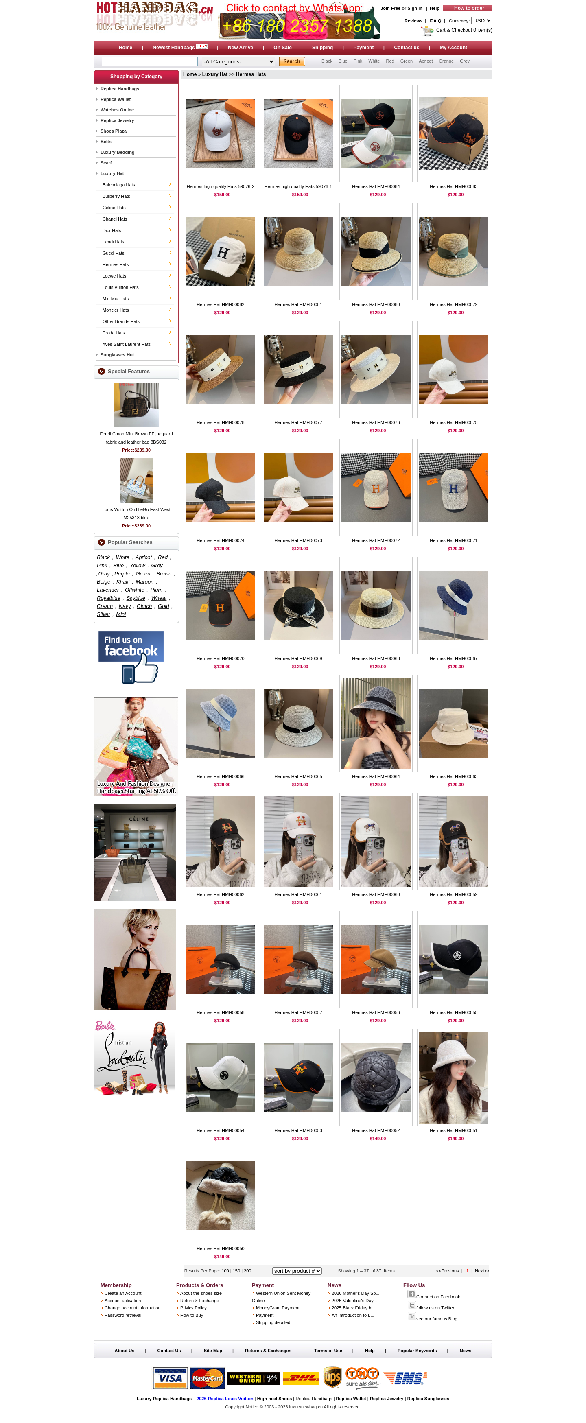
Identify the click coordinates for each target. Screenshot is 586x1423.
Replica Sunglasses (428, 1398)
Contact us (406, 47)
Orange (446, 61)
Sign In (414, 8)
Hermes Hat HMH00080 (376, 304)
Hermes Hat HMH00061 (298, 894)
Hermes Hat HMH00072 (376, 540)
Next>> (482, 1270)
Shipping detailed (273, 1322)
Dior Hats (112, 230)
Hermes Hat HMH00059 (453, 894)
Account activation (123, 1300)
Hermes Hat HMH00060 (376, 894)
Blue (343, 61)
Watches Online (117, 109)
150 (237, 1270)
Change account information (133, 1307)
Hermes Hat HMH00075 (453, 422)
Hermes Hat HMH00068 (376, 658)
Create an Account (123, 1293)
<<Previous (447, 1270)
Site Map (213, 1350)
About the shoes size (201, 1293)
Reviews (413, 20)
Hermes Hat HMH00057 (298, 1012)
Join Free (390, 8)
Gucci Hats (114, 253)
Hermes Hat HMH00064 (376, 776)
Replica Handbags (120, 88)
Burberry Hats (116, 196)
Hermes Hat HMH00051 (453, 1130)
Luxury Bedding (118, 152)
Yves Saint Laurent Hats (127, 344)
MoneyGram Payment (278, 1307)
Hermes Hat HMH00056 (376, 1012)
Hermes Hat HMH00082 (220, 304)
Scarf (106, 162)
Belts (106, 141)
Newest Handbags (180, 47)
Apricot (426, 61)
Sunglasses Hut (117, 354)
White (374, 61)
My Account (454, 47)
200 (247, 1270)
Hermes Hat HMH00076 (376, 422)
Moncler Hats (116, 310)
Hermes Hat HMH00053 (298, 1130)
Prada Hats (114, 332)
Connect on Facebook (433, 1296)
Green (406, 61)
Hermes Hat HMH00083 (453, 186)
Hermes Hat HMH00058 (220, 1012)
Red (390, 61)
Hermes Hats (116, 264)
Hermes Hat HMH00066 (220, 776)
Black (326, 61)
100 (225, 1270)
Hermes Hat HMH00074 (220, 540)
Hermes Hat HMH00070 (220, 658)
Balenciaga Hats (119, 184)
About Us (125, 1350)
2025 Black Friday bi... (354, 1307)
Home (125, 47)
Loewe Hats (114, 275)
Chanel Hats (115, 218)
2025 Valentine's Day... (354, 1300)
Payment (363, 47)
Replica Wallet (116, 99)
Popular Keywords (417, 1350)
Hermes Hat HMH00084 (376, 186)
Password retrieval (123, 1315)
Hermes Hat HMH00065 (298, 776)
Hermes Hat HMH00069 (298, 658)
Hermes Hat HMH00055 (453, 1012)
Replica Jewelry (117, 120)
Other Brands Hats (121, 321)
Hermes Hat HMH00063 (453, 776)
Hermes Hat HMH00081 (298, 304)
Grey (465, 61)
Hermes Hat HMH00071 (453, 540)
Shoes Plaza (114, 131)
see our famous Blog (432, 1318)
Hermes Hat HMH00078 (220, 422)
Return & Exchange (199, 1300)
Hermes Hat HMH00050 (220, 1248)
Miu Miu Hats (116, 298)
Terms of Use (328, 1350)
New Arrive (240, 47)
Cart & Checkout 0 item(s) (464, 30)
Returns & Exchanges (268, 1350)
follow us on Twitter (430, 1307)
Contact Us (169, 1350)
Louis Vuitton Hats (121, 287)
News (466, 1350)
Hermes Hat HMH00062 (220, 894)
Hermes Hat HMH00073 (298, 540)
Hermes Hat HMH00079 (453, 304)
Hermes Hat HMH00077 (298, 422)
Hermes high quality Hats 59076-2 (220, 186)
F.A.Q (436, 20)
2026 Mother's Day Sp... (356, 1293)
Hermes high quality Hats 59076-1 (298, 186)
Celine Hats (114, 207)
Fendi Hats (113, 241)
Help (435, 8)
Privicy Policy (193, 1307)
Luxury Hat (112, 173)
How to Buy (191, 1315)
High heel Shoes (274, 1398)
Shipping (322, 47)
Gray (104, 574)
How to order (469, 8)
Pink (358, 61)
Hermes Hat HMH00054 (220, 1130)
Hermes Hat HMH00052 (376, 1130)
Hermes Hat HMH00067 (453, 658)
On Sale (282, 47)
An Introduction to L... (353, 1315)
